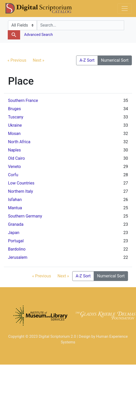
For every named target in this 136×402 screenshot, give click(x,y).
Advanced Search (38, 35)
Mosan (14, 133)
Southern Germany (25, 216)
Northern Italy (20, 191)
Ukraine (15, 125)
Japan (13, 232)
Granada (15, 224)
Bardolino (17, 249)
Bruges (14, 108)
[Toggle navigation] (124, 8)
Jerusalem (17, 257)
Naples (14, 150)
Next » (38, 60)
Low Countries (21, 183)
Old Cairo (16, 158)
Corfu (13, 174)
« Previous (16, 60)
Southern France (23, 100)
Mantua (15, 207)
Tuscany (15, 117)
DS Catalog (43, 8)
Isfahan (15, 199)
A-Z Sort (86, 60)
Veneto (14, 166)
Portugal (16, 240)
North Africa (19, 141)
